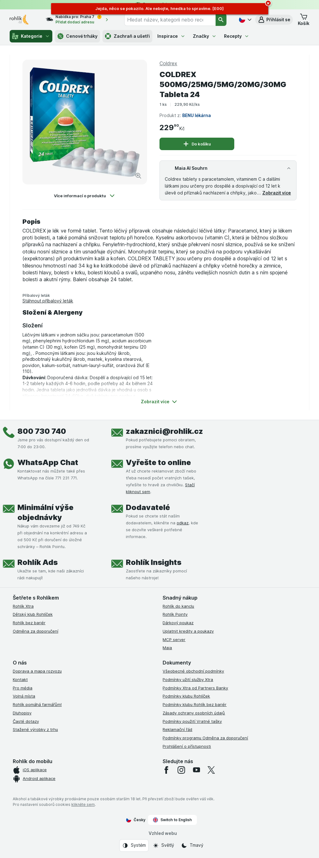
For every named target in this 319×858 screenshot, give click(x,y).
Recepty (236, 36)
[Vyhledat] (221, 19)
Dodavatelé (148, 507)
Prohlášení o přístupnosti (187, 746)
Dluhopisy (22, 712)
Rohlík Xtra (23, 606)
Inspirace (171, 36)
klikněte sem (83, 804)
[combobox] (170, 19)
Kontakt (20, 679)
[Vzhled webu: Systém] (134, 845)
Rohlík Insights (153, 562)
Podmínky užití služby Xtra (188, 679)
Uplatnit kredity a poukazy (188, 631)
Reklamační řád (177, 729)
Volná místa (24, 696)
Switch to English (172, 819)
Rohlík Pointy (175, 614)
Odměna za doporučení (35, 631)
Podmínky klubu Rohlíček (186, 696)
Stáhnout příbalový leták (47, 301)
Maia (167, 647)
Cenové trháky (77, 36)
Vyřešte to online (158, 462)
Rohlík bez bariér (29, 622)
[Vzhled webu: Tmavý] (192, 845)
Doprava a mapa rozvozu (37, 671)
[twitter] (211, 770)
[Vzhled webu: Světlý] (163, 845)
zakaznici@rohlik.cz (164, 431)
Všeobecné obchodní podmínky (193, 671)
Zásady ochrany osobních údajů (194, 712)
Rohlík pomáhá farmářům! (37, 704)
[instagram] (181, 770)
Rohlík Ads (37, 562)
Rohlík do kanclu (178, 606)
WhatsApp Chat (47, 462)
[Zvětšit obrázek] (138, 176)
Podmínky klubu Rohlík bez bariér (194, 704)
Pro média (22, 687)
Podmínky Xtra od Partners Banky (195, 687)
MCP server (174, 639)
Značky (205, 36)
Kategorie (31, 36)
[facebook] (166, 770)
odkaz (182, 522)
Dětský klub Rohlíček (33, 614)
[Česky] (244, 19)
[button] (274, 20)
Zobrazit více (276, 192)
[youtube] (196, 770)
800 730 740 (41, 431)
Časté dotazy (26, 721)
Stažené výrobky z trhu (35, 729)
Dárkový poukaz (178, 622)
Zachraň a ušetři (127, 36)
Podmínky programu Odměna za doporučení (205, 737)
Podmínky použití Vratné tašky (192, 721)
